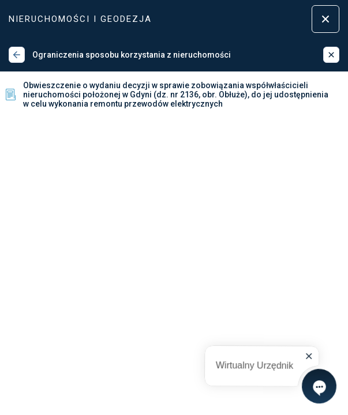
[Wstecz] (17, 55)
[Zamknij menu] (325, 19)
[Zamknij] (331, 55)
